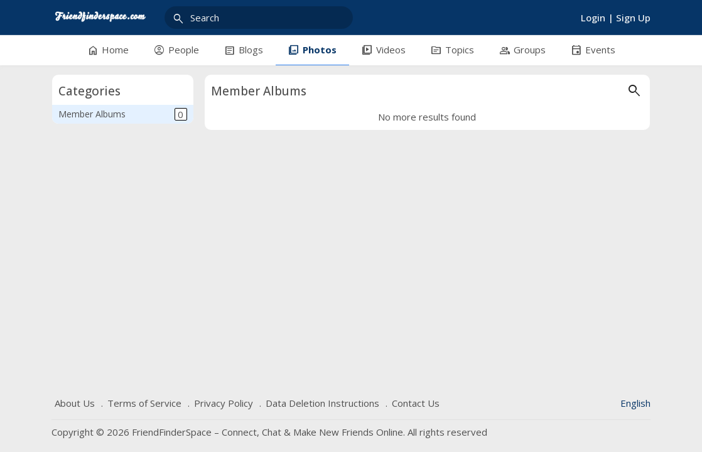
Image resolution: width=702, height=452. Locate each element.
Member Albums (122, 114)
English (635, 403)
